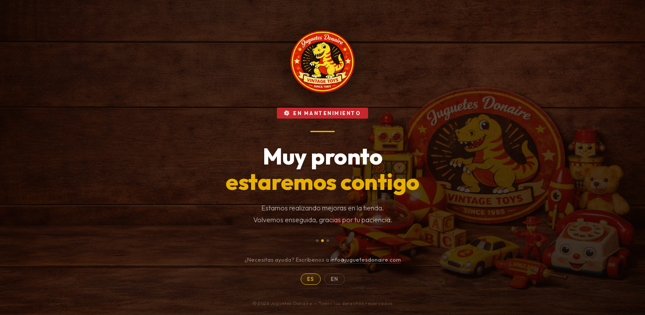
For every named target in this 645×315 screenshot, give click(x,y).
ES (310, 279)
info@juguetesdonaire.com (365, 259)
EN (334, 279)
